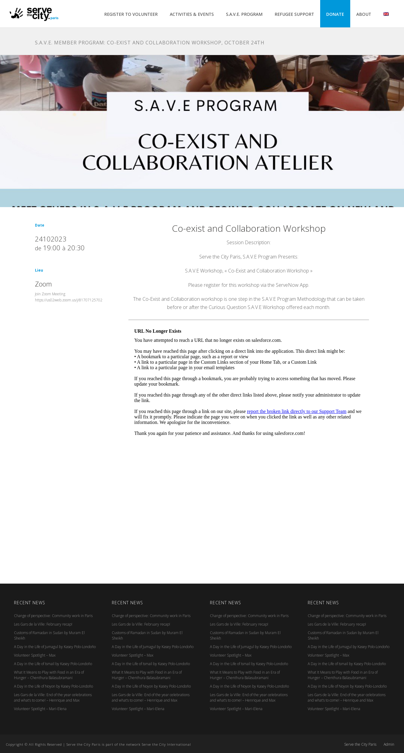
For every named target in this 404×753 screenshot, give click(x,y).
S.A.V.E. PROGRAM (244, 14)
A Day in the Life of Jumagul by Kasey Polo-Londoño (55, 646)
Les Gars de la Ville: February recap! (43, 624)
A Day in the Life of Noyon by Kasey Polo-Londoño (53, 686)
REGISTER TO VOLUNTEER (131, 14)
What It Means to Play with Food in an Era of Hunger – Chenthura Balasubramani (49, 675)
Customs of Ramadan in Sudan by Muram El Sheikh (49, 635)
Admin (389, 744)
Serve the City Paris (360, 744)
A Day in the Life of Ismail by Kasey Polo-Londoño (53, 663)
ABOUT (363, 14)
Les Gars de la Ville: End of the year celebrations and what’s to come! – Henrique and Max (53, 697)
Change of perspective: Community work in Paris (53, 615)
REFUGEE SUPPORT (294, 14)
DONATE (335, 14)
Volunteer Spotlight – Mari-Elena (40, 708)
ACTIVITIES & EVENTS (192, 14)
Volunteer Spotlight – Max (35, 655)
